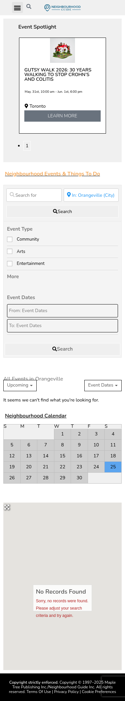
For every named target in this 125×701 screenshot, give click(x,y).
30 (79, 478)
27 (29, 478)
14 (46, 456)
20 (29, 467)
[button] (17, 7)
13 (29, 456)
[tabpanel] (62, 86)
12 (12, 456)
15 (62, 456)
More (13, 276)
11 (113, 445)
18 (113, 456)
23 (79, 467)
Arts (21, 252)
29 (62, 478)
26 (12, 478)
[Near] (91, 195)
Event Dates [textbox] (100, 385)
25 (113, 467)
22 (62, 467)
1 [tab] (27, 146)
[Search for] (34, 195)
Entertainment (30, 264)
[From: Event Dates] (62, 310)
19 (12, 467)
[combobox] (103, 385)
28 (46, 478)
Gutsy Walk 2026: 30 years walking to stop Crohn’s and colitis (57, 74)
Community (28, 239)
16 (79, 456)
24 (96, 467)
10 (96, 445)
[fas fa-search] (62, 211)
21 (46, 467)
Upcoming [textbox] (17, 385)
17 (96, 456)
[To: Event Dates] (62, 325)
